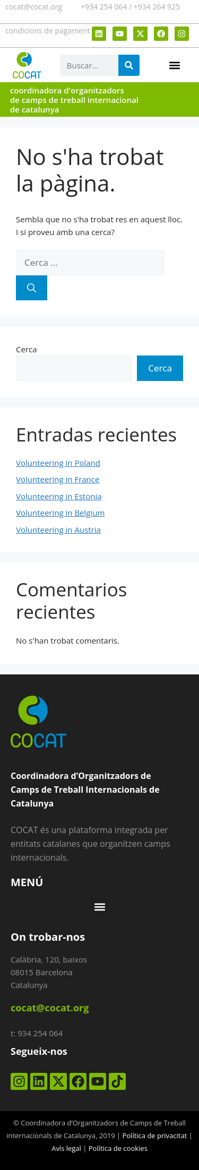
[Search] (129, 65)
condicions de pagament (47, 30)
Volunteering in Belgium (60, 512)
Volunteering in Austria (58, 529)
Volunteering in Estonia (59, 496)
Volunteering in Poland (58, 462)
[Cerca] (31, 288)
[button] (174, 65)
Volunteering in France (57, 479)
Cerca (26, 349)
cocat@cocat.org (33, 7)
